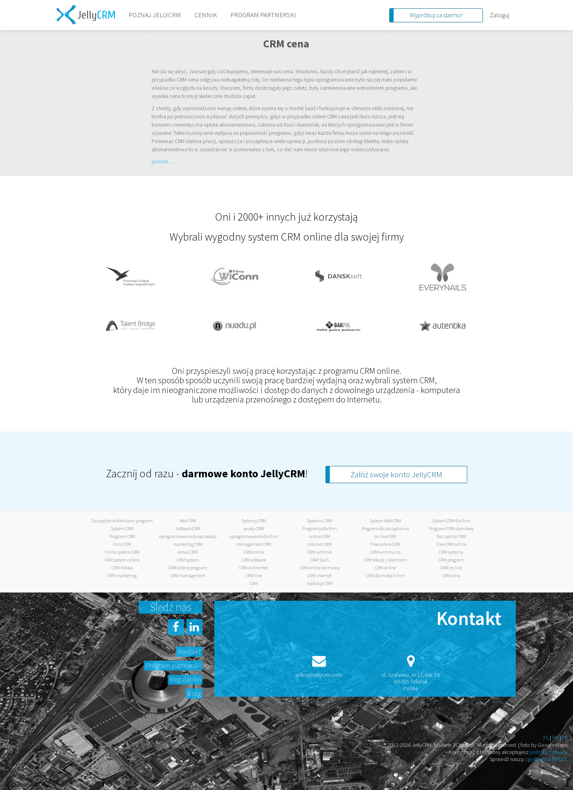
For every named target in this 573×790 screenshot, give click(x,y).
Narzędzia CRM (451, 536)
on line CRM (385, 536)
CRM (253, 583)
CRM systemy (451, 552)
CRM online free (253, 568)
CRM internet (319, 575)
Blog (194, 693)
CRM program (451, 560)
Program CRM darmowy (451, 528)
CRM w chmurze (385, 552)
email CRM (188, 552)
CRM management (188, 575)
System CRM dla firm (451, 521)
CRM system (188, 560)
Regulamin (185, 679)
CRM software (254, 560)
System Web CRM (385, 521)
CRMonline (254, 552)
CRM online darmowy (320, 568)
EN (555, 737)
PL (546, 737)
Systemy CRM (253, 521)
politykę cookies (548, 752)
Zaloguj (499, 15)
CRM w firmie (319, 552)
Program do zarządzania (385, 528)
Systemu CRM (319, 521)
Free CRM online (451, 544)
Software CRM (188, 528)
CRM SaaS (319, 560)
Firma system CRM (122, 552)
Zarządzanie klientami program (122, 521)
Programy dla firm (319, 528)
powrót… (162, 161)
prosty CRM (254, 528)
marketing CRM (187, 544)
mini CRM (122, 544)
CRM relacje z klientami (385, 560)
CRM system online (122, 560)
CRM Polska (122, 568)
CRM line (254, 575)
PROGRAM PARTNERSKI (263, 15)
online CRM (319, 536)
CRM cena (451, 575)
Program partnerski (173, 665)
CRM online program (187, 568)
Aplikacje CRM (320, 583)
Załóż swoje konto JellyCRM (396, 474)
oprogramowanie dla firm (254, 536)
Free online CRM (385, 544)
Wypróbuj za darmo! (436, 15)
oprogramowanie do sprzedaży (188, 536)
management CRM (253, 544)
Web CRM (187, 521)
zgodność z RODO (545, 759)
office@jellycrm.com (319, 674)
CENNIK (205, 15)
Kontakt (189, 651)
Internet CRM (319, 544)
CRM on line (451, 568)
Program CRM (122, 536)
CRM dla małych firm (385, 575)
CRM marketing (122, 575)
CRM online (385, 568)
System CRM (122, 528)
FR (565, 737)
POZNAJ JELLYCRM (154, 15)
